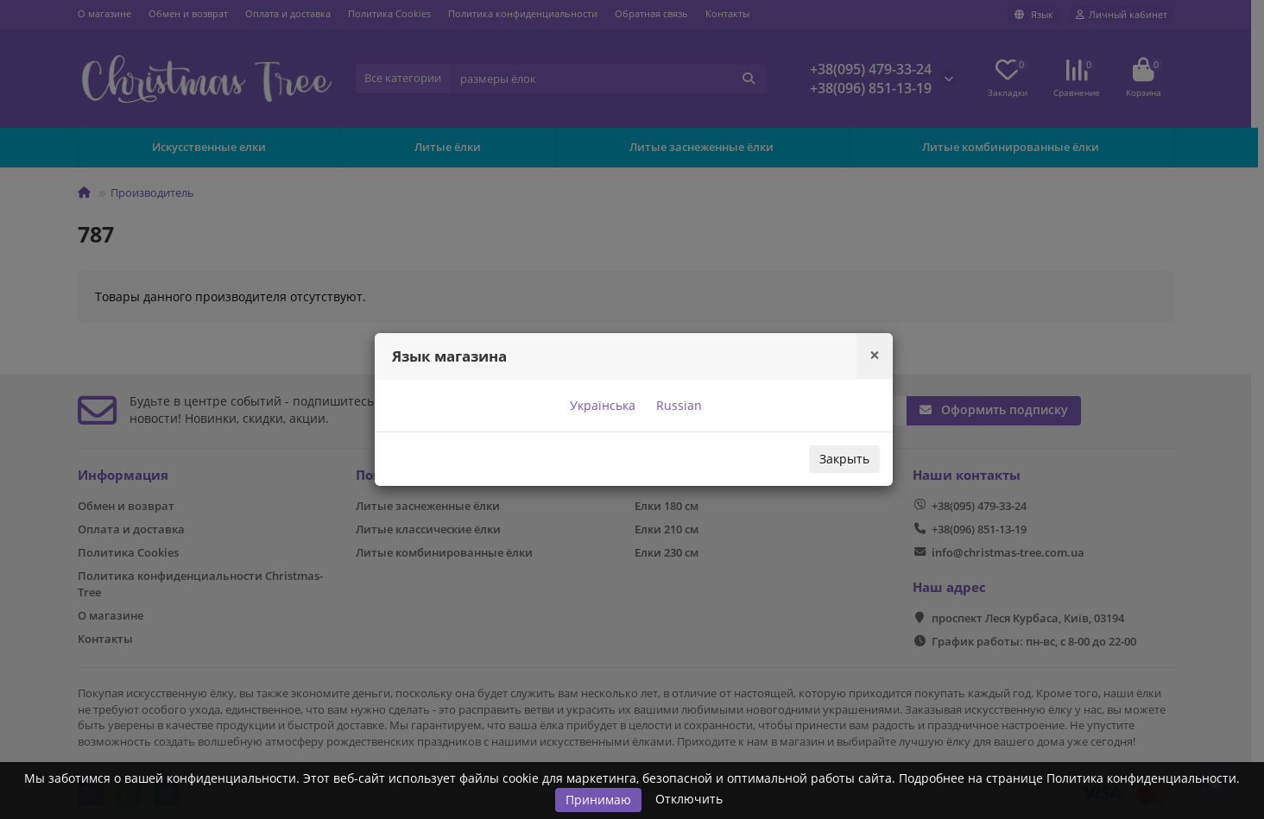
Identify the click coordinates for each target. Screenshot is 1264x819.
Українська (600, 405)
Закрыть (844, 458)
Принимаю (598, 799)
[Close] (874, 355)
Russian (677, 405)
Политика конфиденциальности (1141, 778)
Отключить (689, 799)
